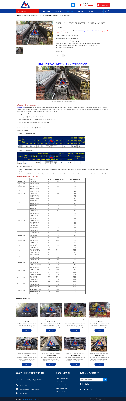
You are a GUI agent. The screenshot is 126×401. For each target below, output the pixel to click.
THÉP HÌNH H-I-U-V (37, 15)
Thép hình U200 (21, 270)
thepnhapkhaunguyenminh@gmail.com (30, 389)
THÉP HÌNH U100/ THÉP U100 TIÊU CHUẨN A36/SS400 (75, 354)
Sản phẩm (27, 15)
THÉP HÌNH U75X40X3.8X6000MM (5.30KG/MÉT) (27, 354)
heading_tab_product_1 (22, 59)
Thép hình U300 (21, 283)
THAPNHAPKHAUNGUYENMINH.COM (30, 399)
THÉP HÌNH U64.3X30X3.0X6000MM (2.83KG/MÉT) (99, 320)
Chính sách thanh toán (62, 378)
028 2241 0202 (23, 385)
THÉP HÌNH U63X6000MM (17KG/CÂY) (75, 320)
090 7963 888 (88, 5)
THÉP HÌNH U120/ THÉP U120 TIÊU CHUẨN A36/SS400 (99, 354)
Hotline (85, 3)
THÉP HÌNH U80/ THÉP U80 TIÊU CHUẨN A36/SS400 (51, 354)
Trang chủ (20, 15)
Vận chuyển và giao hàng (62, 381)
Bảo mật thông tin (60, 391)
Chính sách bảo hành (61, 388)
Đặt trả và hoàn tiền (61, 385)
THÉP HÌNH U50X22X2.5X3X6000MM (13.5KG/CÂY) (51, 320)
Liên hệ (60, 27)
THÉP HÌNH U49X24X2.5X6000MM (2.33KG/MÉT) (27, 320)
